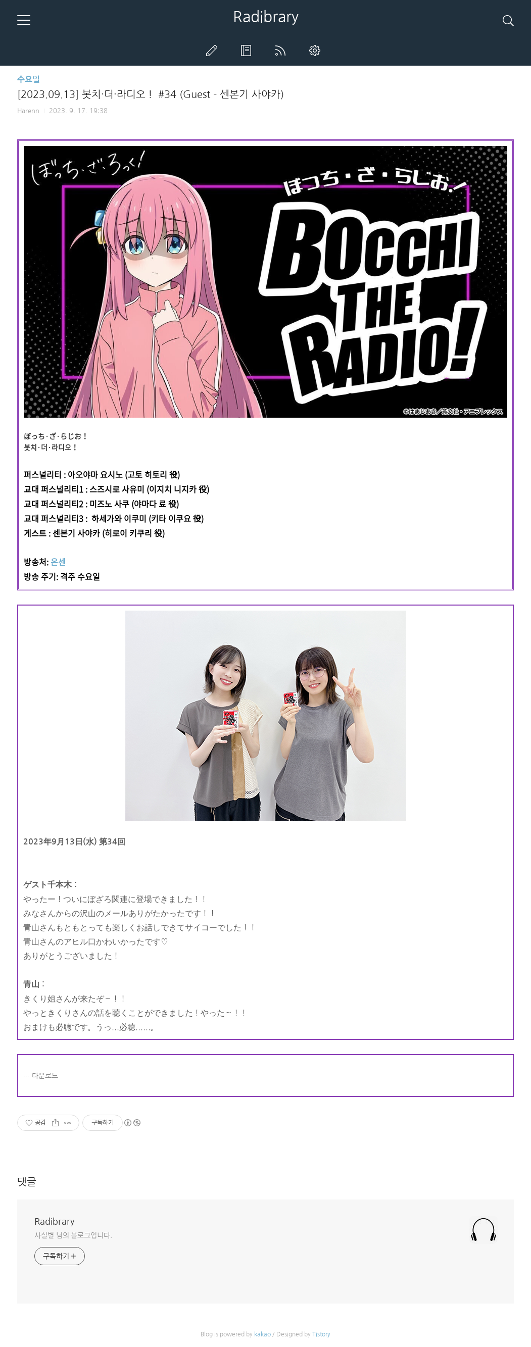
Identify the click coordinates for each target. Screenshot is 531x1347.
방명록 (248, 50)
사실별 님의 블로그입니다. (73, 1235)
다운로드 (45, 1075)
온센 (58, 562)
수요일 (28, 79)
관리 (317, 50)
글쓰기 (214, 50)
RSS (282, 50)
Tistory (321, 1334)
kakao (262, 1334)
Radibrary (266, 16)
